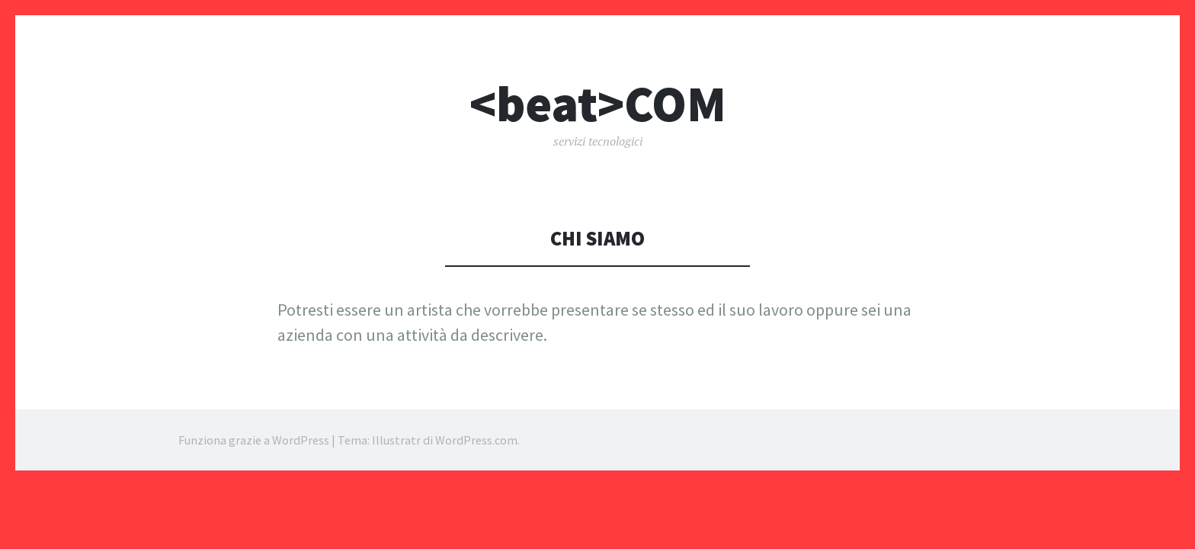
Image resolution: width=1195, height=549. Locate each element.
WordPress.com (476, 440)
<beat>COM (597, 104)
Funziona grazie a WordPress (253, 440)
